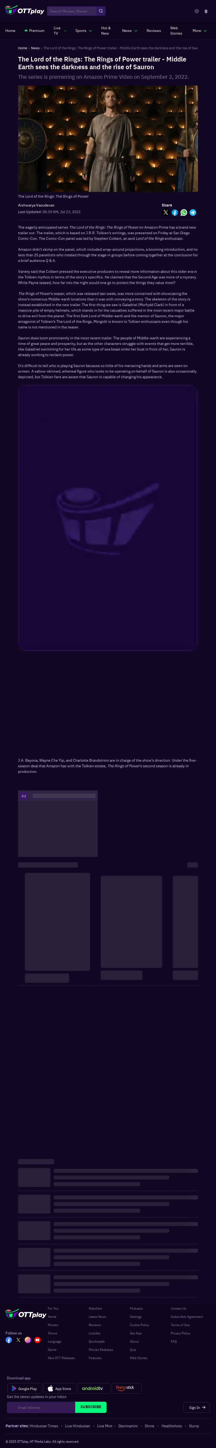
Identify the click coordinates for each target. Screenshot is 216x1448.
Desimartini (128, 1425)
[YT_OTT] (37, 1340)
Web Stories (138, 1358)
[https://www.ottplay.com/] (10, 30)
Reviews (95, 1325)
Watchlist (95, 1308)
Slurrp (194, 1425)
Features (95, 1358)
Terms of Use (180, 1325)
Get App (136, 1333)
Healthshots (172, 1425)
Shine (150, 1425)
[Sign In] (197, 1407)
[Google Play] (24, 1388)
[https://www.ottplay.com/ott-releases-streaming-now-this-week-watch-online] (107, 30)
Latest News (97, 1316)
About (134, 1341)
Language (54, 1341)
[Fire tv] (127, 1388)
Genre (52, 1349)
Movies (53, 1325)
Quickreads (97, 1341)
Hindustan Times (44, 1425)
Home (52, 1316)
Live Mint (104, 1425)
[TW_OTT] (18, 1340)
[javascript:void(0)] (60, 30)
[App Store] (60, 1388)
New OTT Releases (61, 1358)
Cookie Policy (139, 1325)
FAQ (174, 1341)
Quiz (133, 1349)
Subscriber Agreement (187, 1316)
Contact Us (178, 1308)
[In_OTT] (28, 1340)
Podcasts (136, 1308)
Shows (52, 1333)
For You (53, 1308)
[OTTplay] (24, 11)
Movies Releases (101, 1349)
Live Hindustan (78, 1425)
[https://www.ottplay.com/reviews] (154, 30)
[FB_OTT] (9, 1340)
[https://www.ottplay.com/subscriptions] (34, 30)
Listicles (94, 1333)
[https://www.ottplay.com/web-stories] (176, 30)
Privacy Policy (180, 1333)
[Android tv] (94, 1388)
